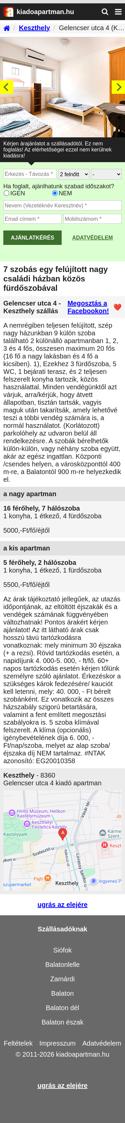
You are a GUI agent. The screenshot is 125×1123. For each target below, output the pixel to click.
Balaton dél (62, 1007)
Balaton (62, 993)
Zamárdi (62, 979)
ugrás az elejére (62, 904)
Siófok (62, 950)
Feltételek (18, 1043)
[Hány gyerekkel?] (106, 174)
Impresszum (57, 1043)
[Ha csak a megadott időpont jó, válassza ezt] (55, 193)
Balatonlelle (62, 964)
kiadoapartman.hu (82, 1054)
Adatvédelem (92, 238)
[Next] (118, 87)
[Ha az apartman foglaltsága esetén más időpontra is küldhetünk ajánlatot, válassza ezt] (6, 193)
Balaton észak (63, 1022)
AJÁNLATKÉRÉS (32, 238)
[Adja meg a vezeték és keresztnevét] (62, 205)
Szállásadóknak (62, 929)
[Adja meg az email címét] (32, 219)
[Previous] (6, 87)
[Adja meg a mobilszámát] (92, 219)
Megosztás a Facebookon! (88, 307)
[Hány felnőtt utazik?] (73, 174)
